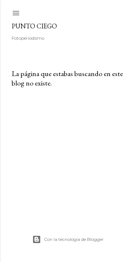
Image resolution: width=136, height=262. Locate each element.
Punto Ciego (34, 26)
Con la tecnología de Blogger (68, 239)
